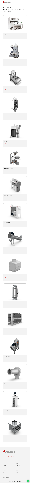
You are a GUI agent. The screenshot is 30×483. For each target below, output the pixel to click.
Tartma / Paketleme (6, 477)
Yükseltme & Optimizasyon (20, 463)
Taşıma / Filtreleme (6, 475)
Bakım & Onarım (18, 465)
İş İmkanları (4, 465)
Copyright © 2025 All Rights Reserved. (15, 481)
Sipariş (17, 472)
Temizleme (4, 472)
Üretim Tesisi (5, 463)
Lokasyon (17, 475)
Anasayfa (4, 7)
